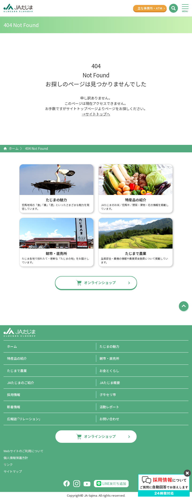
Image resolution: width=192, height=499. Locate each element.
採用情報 (13, 394)
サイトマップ (13, 471)
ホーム (14, 148)
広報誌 (24, 418)
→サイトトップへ (96, 113)
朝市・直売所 (109, 358)
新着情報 (13, 406)
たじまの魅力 (109, 346)
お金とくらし (109, 370)
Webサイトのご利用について (23, 451)
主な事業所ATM (150, 8)
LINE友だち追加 (114, 483)
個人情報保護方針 (16, 457)
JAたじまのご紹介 (20, 382)
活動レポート (109, 406)
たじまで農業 (17, 370)
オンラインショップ (100, 282)
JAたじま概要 (110, 382)
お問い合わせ (109, 418)
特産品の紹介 (17, 358)
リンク (8, 464)
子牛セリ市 (108, 394)
